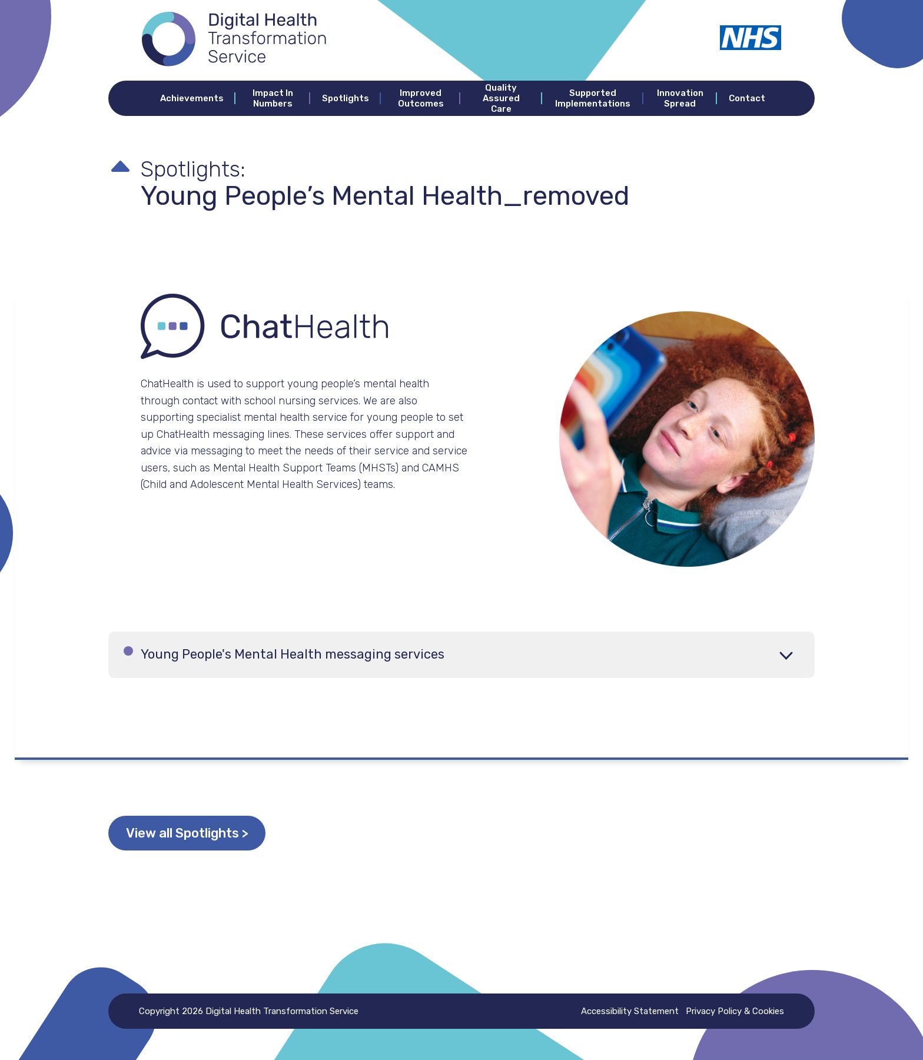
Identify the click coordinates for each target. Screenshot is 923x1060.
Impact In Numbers (273, 98)
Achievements (192, 98)
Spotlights (345, 98)
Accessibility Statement (624, 1011)
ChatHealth (167, 383)
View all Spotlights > (211, 833)
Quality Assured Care (501, 98)
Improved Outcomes (421, 98)
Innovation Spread (680, 98)
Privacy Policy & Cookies (735, 1011)
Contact (747, 98)
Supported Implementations (592, 98)
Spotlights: (205, 167)
